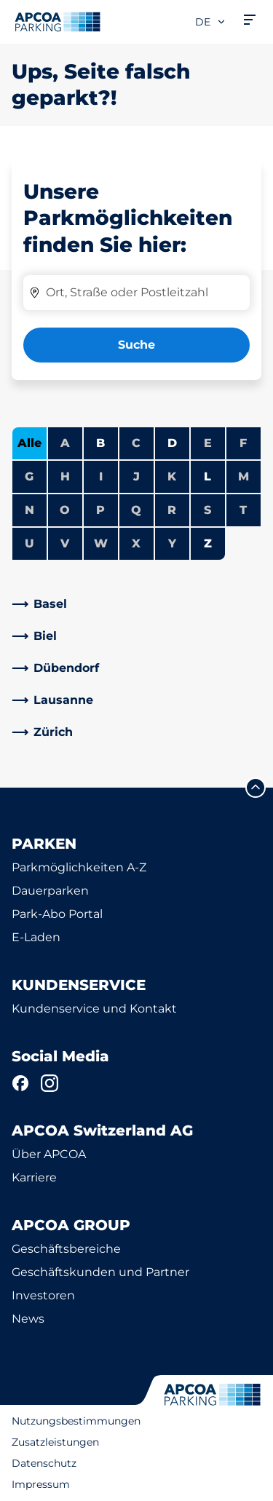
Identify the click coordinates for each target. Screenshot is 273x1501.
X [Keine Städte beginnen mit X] (136, 543)
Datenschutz (44, 1463)
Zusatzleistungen (55, 1442)
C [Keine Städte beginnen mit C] (136, 443)
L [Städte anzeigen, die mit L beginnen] (207, 476)
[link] (136, 604)
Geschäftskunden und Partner (100, 1272)
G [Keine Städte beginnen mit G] (29, 476)
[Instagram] (49, 1083)
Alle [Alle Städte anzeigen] (29, 443)
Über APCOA (49, 1154)
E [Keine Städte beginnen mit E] (208, 443)
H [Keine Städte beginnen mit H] (65, 476)
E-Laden (36, 937)
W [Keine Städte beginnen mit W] (101, 543)
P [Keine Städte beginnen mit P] (100, 510)
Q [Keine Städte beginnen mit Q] (136, 510)
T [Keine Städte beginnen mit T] (243, 510)
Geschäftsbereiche (66, 1249)
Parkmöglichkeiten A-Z (79, 867)
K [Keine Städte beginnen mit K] (171, 476)
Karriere (34, 1177)
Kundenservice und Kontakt (94, 1008)
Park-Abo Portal (57, 914)
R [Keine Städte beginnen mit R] (171, 510)
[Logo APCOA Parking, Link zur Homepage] (57, 22)
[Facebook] (20, 1083)
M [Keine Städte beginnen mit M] (243, 476)
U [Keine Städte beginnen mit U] (29, 543)
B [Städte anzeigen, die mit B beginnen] (100, 443)
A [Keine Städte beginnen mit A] (65, 443)
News (28, 1319)
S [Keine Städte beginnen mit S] (207, 510)
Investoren (43, 1295)
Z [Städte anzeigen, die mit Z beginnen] (208, 543)
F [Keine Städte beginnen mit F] (243, 443)
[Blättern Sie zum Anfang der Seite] (255, 787)
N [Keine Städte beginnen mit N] (29, 510)
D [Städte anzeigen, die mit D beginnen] (172, 443)
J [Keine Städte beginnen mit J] (136, 476)
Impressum (41, 1484)
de (210, 21)
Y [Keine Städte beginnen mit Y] (172, 543)
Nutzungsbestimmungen (76, 1420)
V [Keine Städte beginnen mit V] (64, 543)
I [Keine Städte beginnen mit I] (101, 476)
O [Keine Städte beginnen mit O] (65, 510)
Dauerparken (50, 891)
